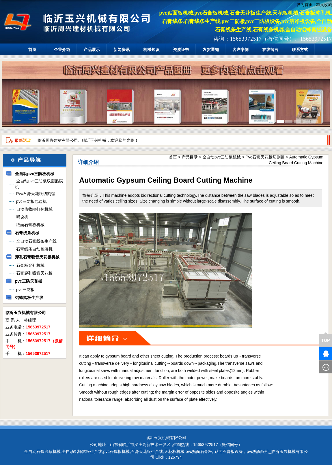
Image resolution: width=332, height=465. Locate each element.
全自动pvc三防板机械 (221, 157)
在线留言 (270, 49)
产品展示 (92, 49)
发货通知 (211, 49)
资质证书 (181, 49)
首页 (32, 49)
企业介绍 (62, 49)
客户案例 (240, 49)
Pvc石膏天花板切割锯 (264, 157)
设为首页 (304, 4)
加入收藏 (324, 4)
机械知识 (151, 49)
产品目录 (190, 157)
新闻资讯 (121, 49)
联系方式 (300, 49)
